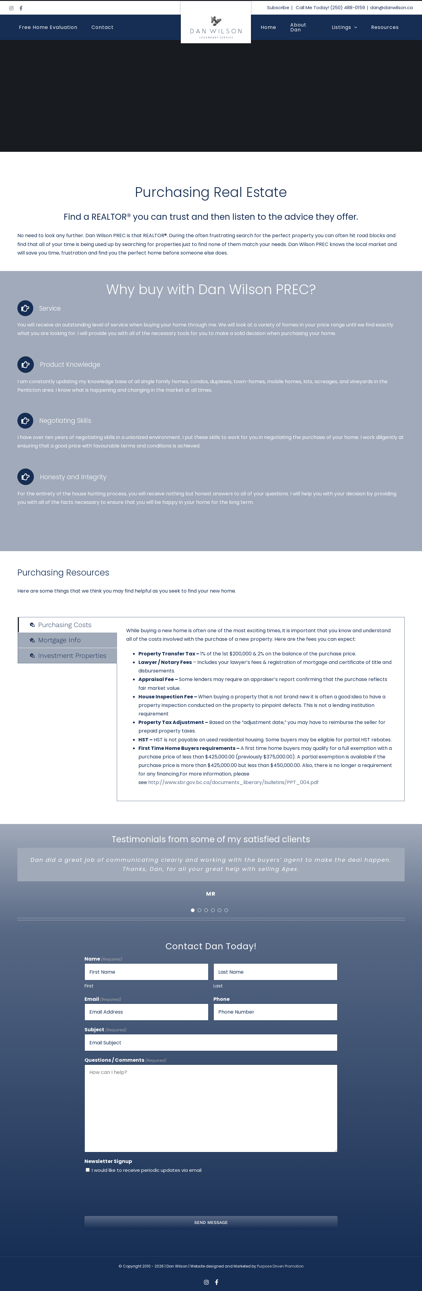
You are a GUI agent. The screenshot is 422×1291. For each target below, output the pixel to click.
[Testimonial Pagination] (193, 910)
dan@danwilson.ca (391, 7)
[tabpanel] (261, 709)
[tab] (67, 624)
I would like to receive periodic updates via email (147, 1170)
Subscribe (278, 7)
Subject (105, 1030)
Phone (221, 999)
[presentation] (211, 1194)
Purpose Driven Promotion (280, 1266)
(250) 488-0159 (347, 7)
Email (102, 999)
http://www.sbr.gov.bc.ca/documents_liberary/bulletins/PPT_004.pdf (233, 782)
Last (218, 986)
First (89, 986)
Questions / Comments (125, 1060)
